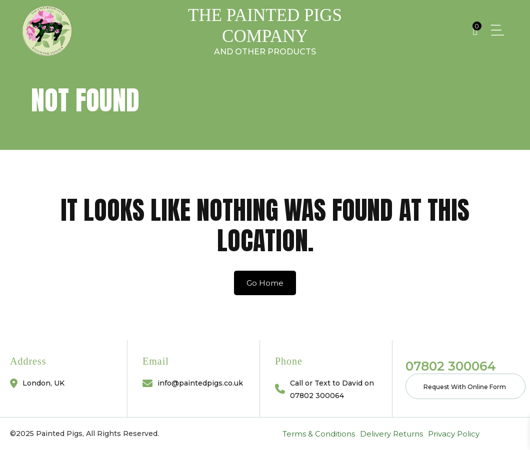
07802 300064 (451, 366)
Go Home (265, 283)
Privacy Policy (112, 434)
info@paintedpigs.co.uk (200, 383)
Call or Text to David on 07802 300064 (332, 389)
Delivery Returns (49, 434)
